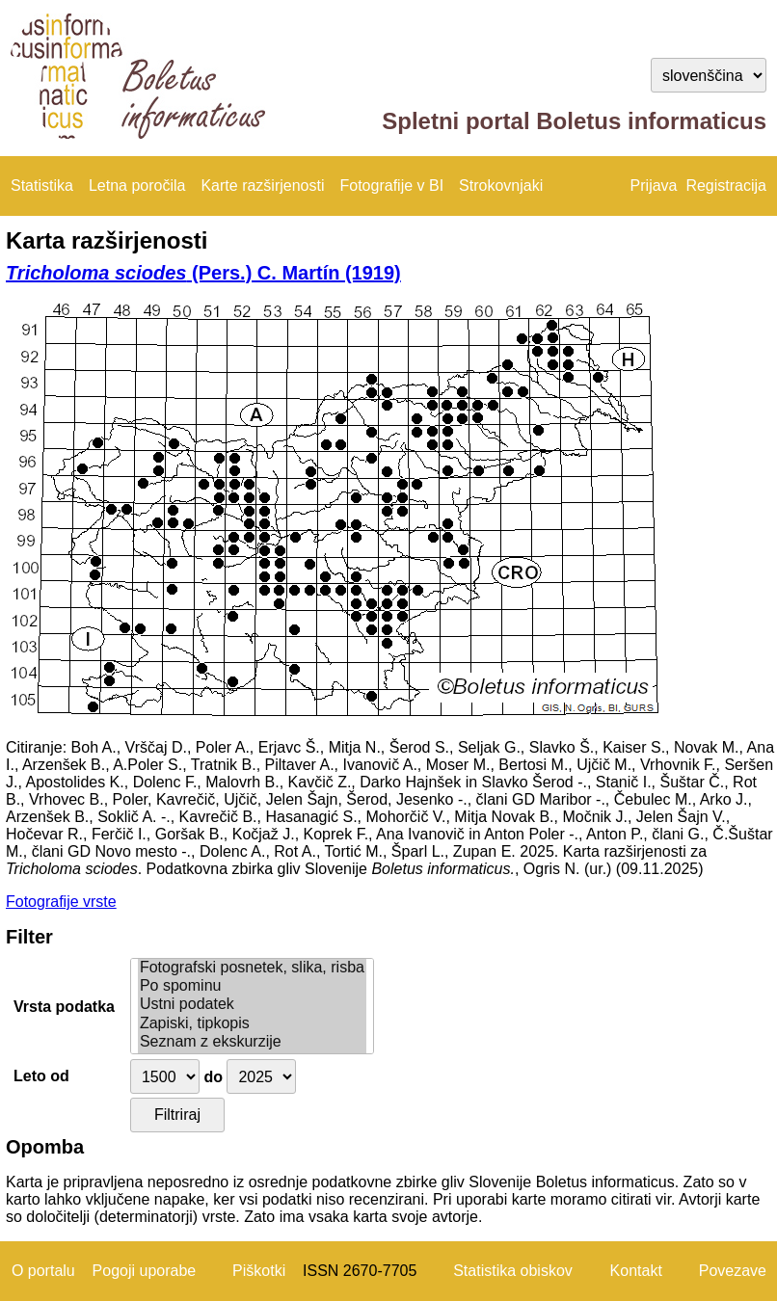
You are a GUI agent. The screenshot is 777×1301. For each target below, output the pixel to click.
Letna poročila (137, 185)
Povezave (732, 1270)
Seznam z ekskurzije (252, 1042)
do (213, 1077)
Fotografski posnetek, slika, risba (252, 968)
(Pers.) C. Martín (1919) (203, 272)
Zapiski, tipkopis (252, 1024)
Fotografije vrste (61, 901)
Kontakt (636, 1270)
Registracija (725, 185)
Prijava (654, 185)
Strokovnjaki (501, 185)
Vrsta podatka (64, 1006)
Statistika (42, 185)
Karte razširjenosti (262, 185)
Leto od (41, 1076)
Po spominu (252, 986)
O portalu (43, 1270)
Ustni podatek (252, 1005)
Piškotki (258, 1270)
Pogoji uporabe (145, 1270)
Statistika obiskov (513, 1270)
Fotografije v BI (391, 185)
